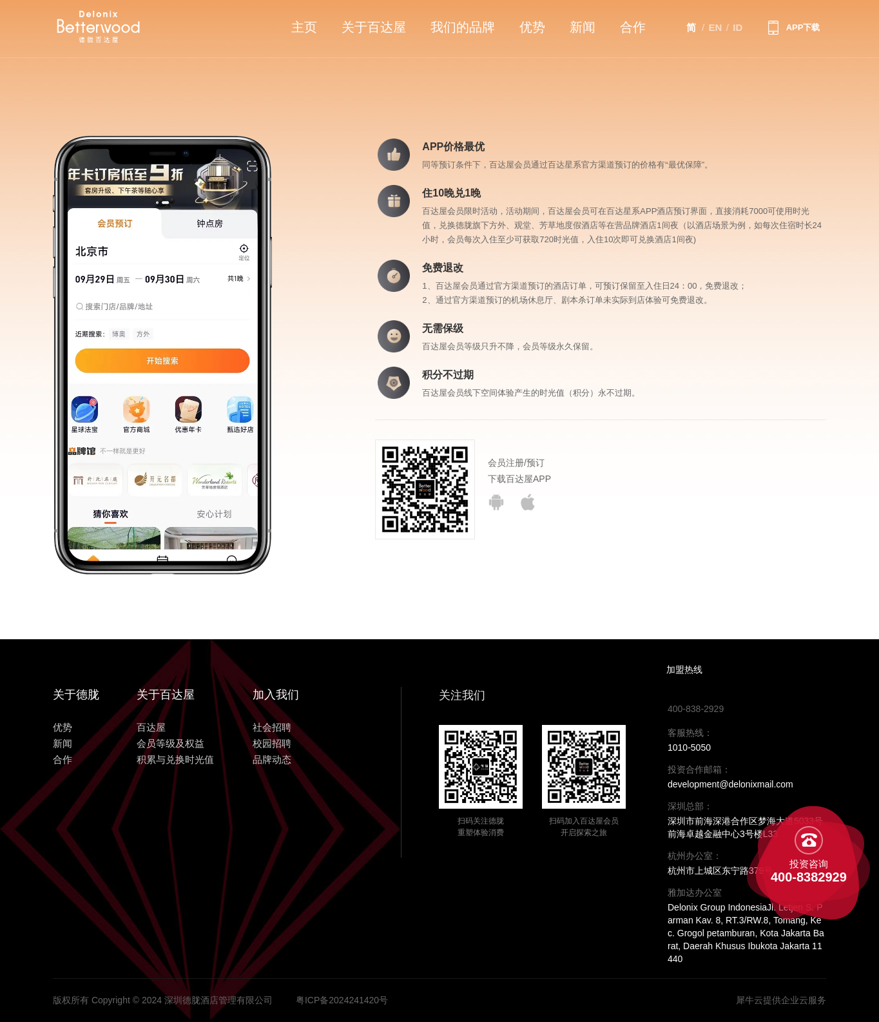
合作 (633, 27)
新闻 (582, 27)
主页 (304, 27)
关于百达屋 (374, 27)
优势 (532, 27)
